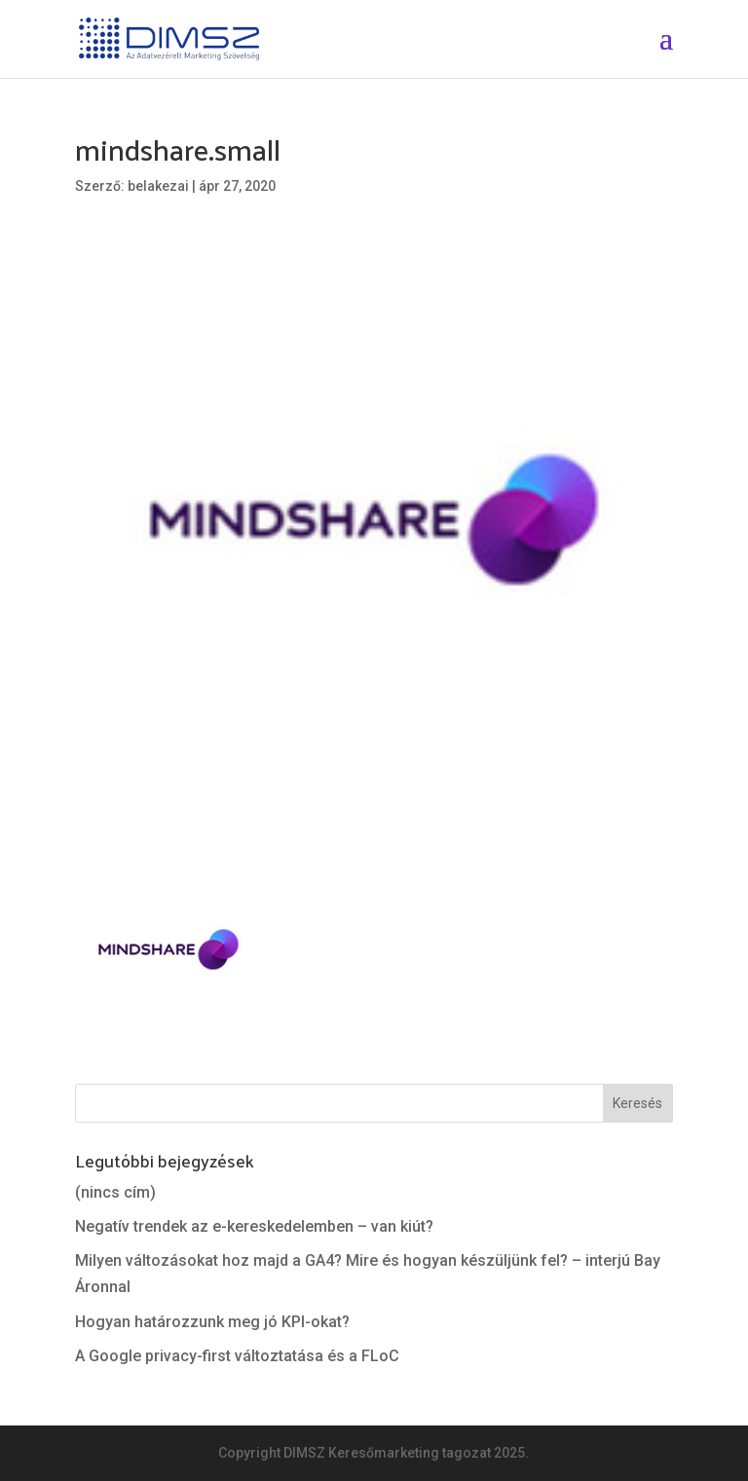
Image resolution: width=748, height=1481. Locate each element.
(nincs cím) (115, 1192)
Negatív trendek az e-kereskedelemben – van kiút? (254, 1226)
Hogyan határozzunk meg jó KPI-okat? (212, 1322)
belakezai (158, 186)
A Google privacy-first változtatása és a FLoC (237, 1356)
